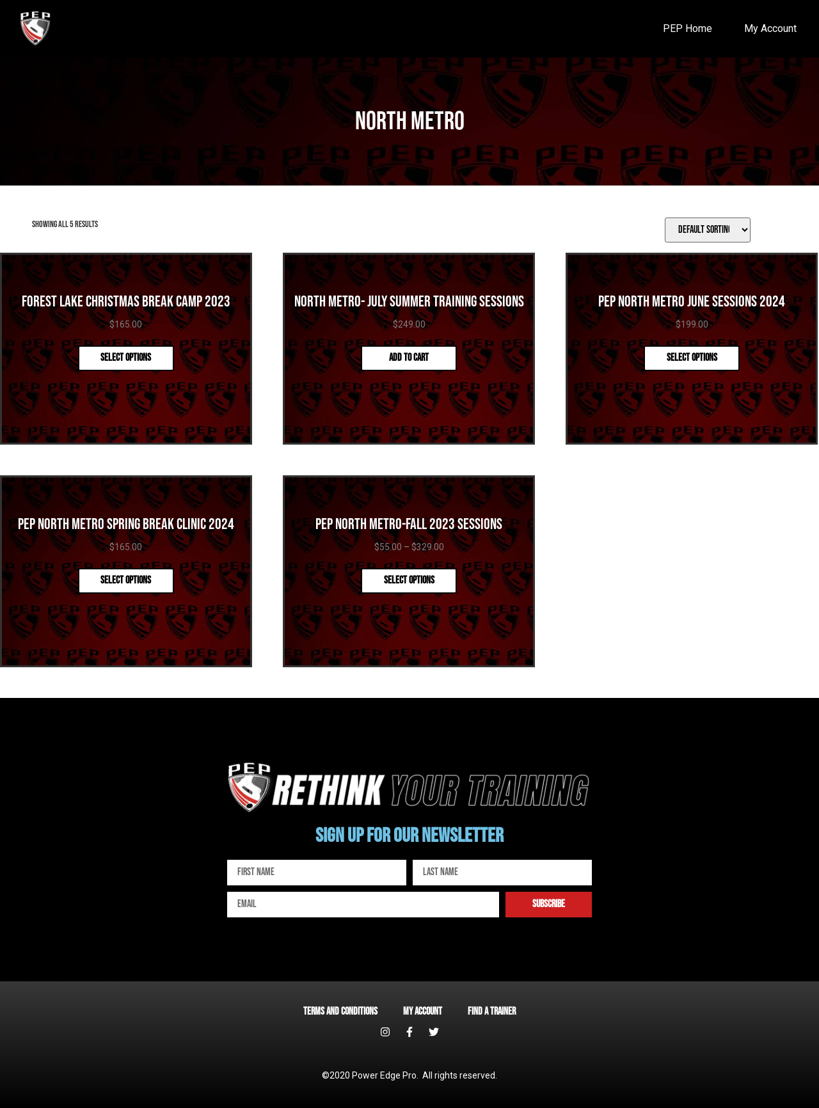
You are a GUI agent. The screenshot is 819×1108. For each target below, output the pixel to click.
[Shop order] (708, 230)
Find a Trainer (492, 1012)
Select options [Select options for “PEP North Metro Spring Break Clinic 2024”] (125, 580)
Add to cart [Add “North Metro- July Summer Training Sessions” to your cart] (409, 358)
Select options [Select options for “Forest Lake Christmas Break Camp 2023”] (125, 358)
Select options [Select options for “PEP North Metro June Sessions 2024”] (692, 358)
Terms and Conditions (340, 1012)
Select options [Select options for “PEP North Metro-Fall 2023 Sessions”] (409, 580)
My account (422, 1012)
